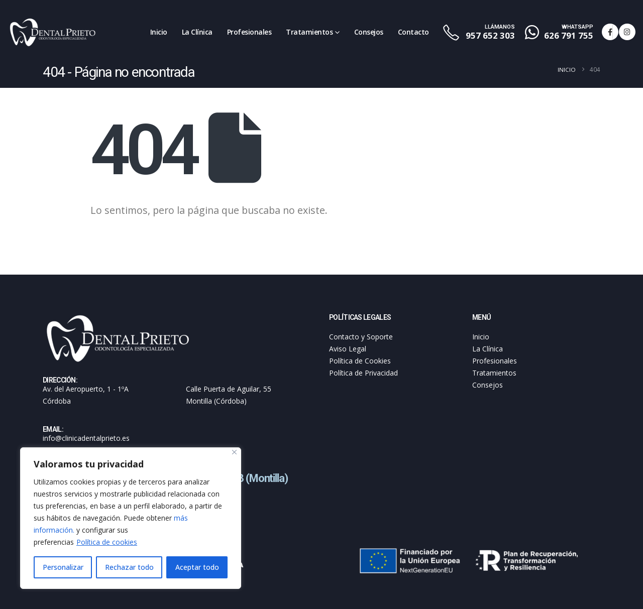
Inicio (158, 32)
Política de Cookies (360, 361)
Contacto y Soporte (361, 336)
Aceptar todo (197, 567)
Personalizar (63, 567)
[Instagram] (627, 32)
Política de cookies (106, 542)
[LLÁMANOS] (478, 32)
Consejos (368, 32)
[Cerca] (234, 452)
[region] (130, 518)
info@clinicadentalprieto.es (86, 438)
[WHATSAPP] (560, 32)
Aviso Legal (347, 348)
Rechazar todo (129, 567)
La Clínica (197, 32)
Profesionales (249, 32)
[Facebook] (610, 32)
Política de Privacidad (363, 373)
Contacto (413, 32)
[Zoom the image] (118, 318)
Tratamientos (309, 32)
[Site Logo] (53, 32)
